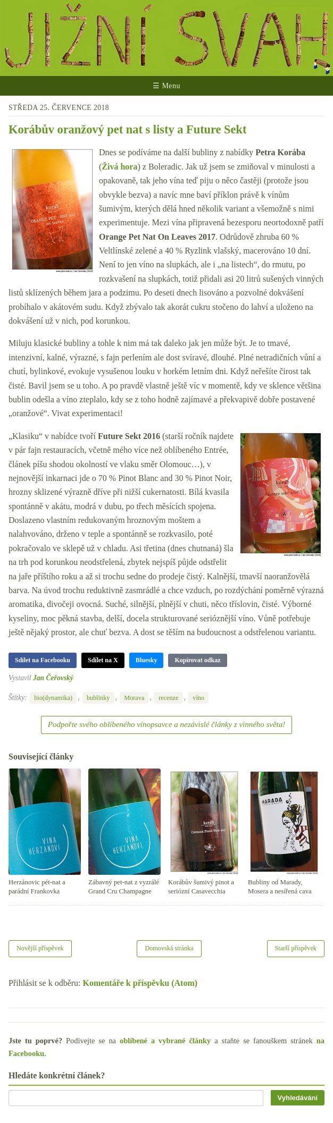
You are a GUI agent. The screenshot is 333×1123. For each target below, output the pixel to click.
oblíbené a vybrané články (165, 1040)
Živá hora (119, 166)
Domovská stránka (169, 948)
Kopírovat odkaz (197, 660)
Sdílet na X (103, 660)
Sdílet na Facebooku (42, 660)
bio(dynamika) (53, 698)
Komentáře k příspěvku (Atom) (140, 982)
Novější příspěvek (40, 948)
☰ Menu (166, 86)
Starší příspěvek (296, 948)
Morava (134, 698)
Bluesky (146, 660)
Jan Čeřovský (53, 678)
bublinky (98, 698)
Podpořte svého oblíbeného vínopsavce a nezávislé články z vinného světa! (166, 724)
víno (198, 698)
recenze (168, 698)
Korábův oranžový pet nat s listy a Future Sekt (127, 129)
